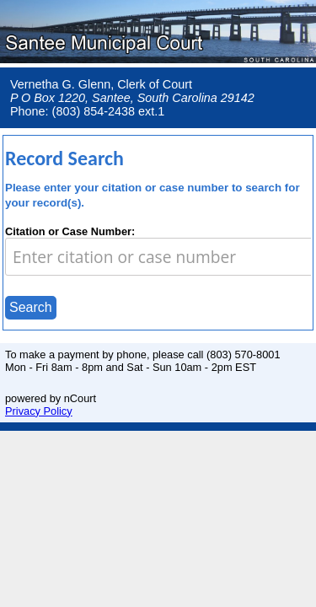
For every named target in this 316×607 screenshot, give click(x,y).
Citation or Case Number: (70, 231)
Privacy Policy (38, 411)
